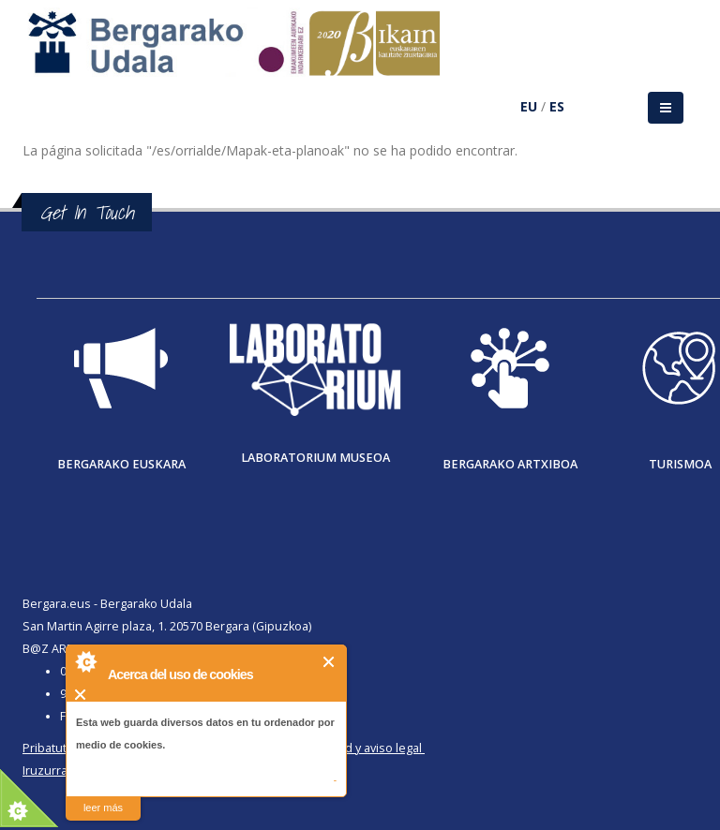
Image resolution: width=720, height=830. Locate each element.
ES (556, 106)
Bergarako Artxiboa (510, 464)
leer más (103, 807)
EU (528, 106)
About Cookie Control (85, 661)
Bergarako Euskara (121, 464)
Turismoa (680, 464)
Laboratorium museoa (315, 458)
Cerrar (329, 662)
